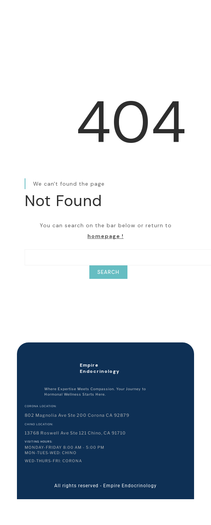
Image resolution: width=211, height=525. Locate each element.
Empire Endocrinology (99, 368)
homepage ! (105, 236)
